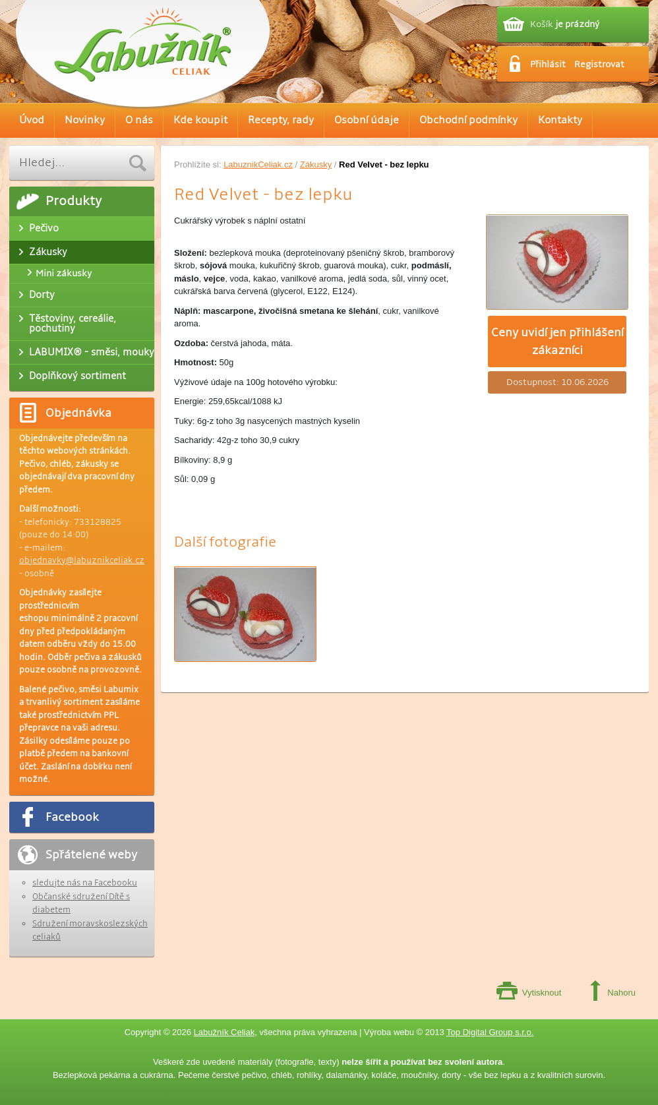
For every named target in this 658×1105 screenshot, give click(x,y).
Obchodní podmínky (468, 120)
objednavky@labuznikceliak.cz (81, 560)
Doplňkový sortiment (77, 376)
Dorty (42, 295)
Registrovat (599, 64)
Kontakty (560, 120)
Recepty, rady (281, 120)
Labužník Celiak (224, 1032)
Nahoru (621, 993)
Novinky (85, 120)
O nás (139, 120)
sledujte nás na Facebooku (84, 883)
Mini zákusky (64, 273)
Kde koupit (200, 120)
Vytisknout (542, 993)
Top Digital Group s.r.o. (489, 1032)
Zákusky (316, 164)
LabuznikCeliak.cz (258, 164)
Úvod (31, 120)
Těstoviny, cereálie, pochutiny (72, 323)
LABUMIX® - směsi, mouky (91, 352)
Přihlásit (548, 64)
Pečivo (44, 228)
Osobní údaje (366, 120)
